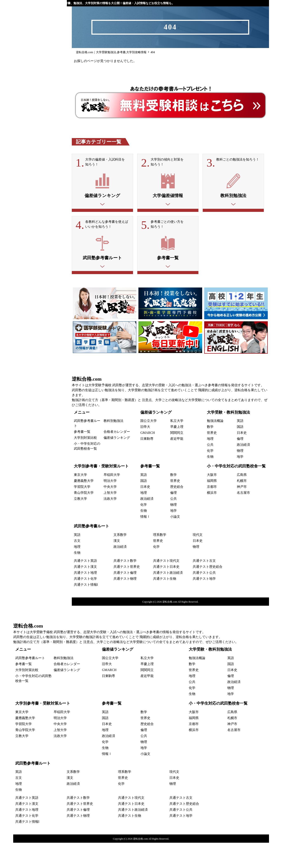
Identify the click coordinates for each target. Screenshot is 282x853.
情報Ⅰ (145, 527)
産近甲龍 (176, 449)
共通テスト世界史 (126, 577)
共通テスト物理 (125, 589)
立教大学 (80, 509)
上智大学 (110, 503)
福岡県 (212, 491)
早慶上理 (176, 437)
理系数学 (159, 545)
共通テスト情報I (86, 595)
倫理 (240, 449)
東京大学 (80, 485)
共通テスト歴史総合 (207, 577)
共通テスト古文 (204, 571)
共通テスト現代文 (166, 571)
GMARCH (147, 443)
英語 (240, 431)
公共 (210, 455)
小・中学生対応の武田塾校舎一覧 (236, 476)
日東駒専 (146, 449)
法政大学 (110, 509)
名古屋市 (243, 503)
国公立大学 (148, 431)
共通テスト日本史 (166, 577)
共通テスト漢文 (85, 577)
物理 (240, 461)
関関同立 (176, 443)
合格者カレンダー (117, 442)
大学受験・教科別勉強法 (228, 422)
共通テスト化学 (85, 589)
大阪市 (212, 485)
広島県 (242, 485)
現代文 (198, 545)
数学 (210, 437)
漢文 (116, 551)
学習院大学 (82, 497)
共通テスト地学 (204, 589)
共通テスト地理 (85, 583)
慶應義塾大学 (84, 491)
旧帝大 (145, 437)
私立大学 (176, 431)
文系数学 (120, 545)
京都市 (212, 497)
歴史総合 (176, 497)
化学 (210, 461)
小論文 (175, 527)
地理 (210, 449)
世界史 (212, 443)
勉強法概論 (215, 431)
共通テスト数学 (125, 571)
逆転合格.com (87, 389)
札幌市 (242, 491)
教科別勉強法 (113, 431)
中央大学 (110, 497)
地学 (240, 467)
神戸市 (242, 497)
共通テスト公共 (204, 583)
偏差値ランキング (117, 448)
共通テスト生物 (164, 589)
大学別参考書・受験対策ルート (101, 476)
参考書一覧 (82, 442)
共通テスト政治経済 (168, 583)
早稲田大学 (112, 485)
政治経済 (243, 455)
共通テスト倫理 (125, 583)
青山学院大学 (84, 503)
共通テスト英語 (85, 571)
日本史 (242, 443)
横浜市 (212, 503)
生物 (210, 467)
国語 (240, 437)
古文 (77, 551)
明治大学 (110, 491)
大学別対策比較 (85, 448)
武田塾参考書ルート (91, 536)
